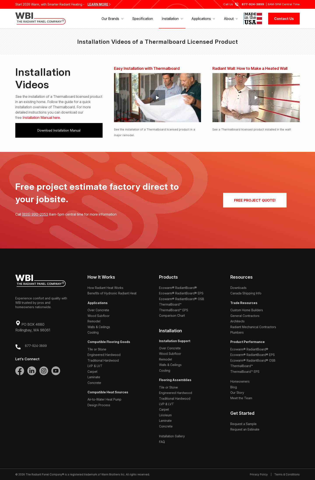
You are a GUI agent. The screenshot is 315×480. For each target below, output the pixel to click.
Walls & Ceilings (99, 327)
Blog (233, 387)
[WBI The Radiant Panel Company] (40, 18)
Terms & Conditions (287, 474)
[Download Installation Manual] (59, 130)
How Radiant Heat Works (105, 288)
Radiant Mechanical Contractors (253, 327)
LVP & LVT (95, 366)
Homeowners (240, 381)
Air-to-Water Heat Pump (104, 399)
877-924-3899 (253, 4)
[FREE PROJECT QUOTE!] (255, 200)
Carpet (92, 371)
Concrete (94, 383)
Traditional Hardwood (103, 360)
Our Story (237, 392)
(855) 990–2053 (35, 214)
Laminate (94, 377)
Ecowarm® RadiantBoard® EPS (181, 293)
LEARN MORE (98, 4)
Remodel (94, 321)
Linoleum (165, 415)
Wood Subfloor (99, 316)
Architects (237, 321)
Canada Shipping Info (245, 293)
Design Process (99, 405)
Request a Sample (243, 424)
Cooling (93, 332)
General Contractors (244, 316)
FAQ (162, 442)
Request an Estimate (244, 429)
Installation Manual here (41, 117)
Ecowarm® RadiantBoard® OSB (181, 299)
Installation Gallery (172, 436)
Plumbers (237, 332)
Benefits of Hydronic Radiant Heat (112, 293)
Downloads (238, 288)
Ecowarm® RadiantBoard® (178, 288)
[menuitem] (112, 18)
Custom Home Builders (246, 310)
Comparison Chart (172, 315)
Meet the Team (241, 398)
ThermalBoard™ (170, 304)
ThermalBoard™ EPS (173, 310)
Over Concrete (98, 310)
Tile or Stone (97, 349)
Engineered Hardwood (104, 355)
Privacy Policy (259, 474)
